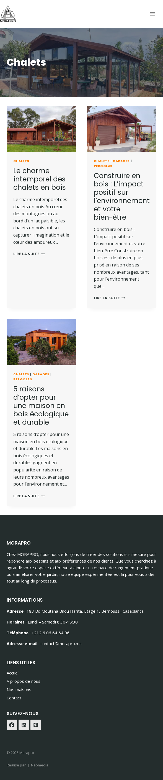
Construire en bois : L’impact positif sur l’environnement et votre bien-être (122, 196)
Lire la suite (29, 253)
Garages (121, 161)
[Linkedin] (24, 725)
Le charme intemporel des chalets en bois (39, 179)
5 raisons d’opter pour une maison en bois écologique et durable (41, 405)
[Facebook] (12, 725)
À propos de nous (23, 681)
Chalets (21, 161)
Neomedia (39, 765)
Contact (14, 698)
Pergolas (103, 166)
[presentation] (41, 129)
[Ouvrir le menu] (152, 13)
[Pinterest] (35, 725)
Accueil (13, 673)
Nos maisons (19, 689)
